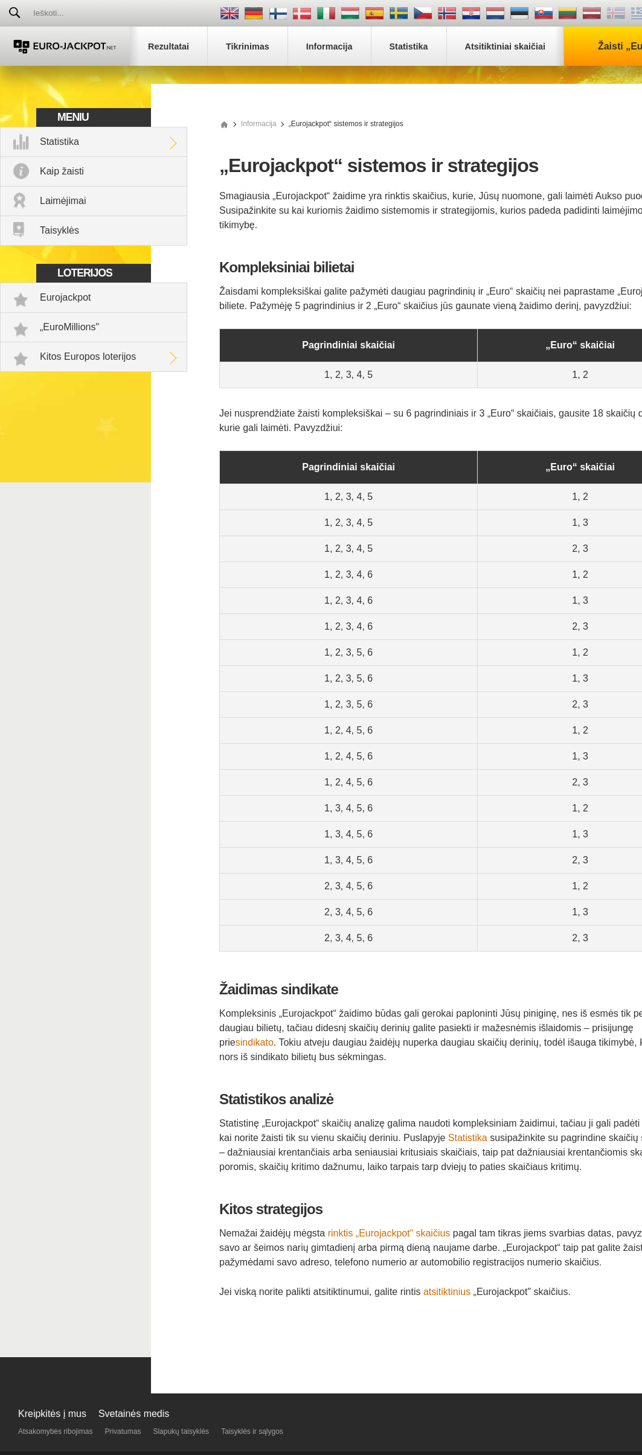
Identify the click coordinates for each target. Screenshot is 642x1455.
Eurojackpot (65, 297)
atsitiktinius (446, 1292)
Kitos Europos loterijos (88, 356)
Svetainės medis (133, 1414)
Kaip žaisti (62, 171)
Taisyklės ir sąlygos (252, 1431)
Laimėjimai (63, 201)
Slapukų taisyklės (181, 1431)
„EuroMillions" (69, 327)
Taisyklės (59, 230)
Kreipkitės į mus (52, 1414)
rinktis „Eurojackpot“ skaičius (389, 1233)
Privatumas (122, 1431)
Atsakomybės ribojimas (55, 1431)
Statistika (59, 141)
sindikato (255, 1042)
